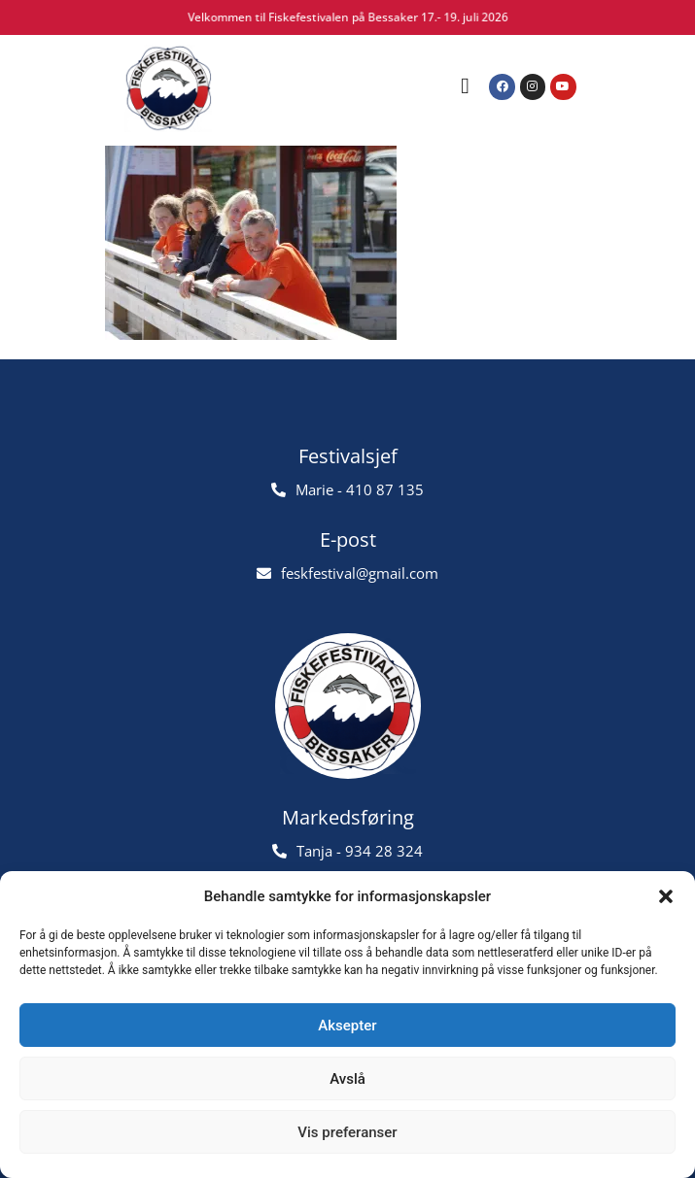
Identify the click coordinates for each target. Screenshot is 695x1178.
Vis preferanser (347, 1132)
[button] (666, 896)
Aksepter (347, 1025)
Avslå (347, 1079)
